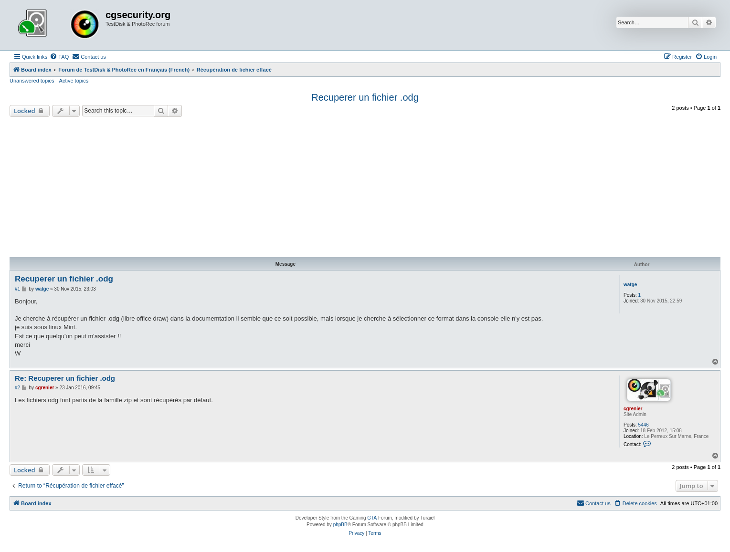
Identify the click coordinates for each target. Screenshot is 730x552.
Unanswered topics (32, 80)
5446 (643, 424)
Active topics (74, 80)
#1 (17, 289)
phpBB (340, 524)
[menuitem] (59, 56)
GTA (372, 518)
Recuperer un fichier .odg (365, 97)
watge (630, 284)
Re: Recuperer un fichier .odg (65, 378)
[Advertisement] (365, 188)
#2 (17, 387)
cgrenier (633, 408)
